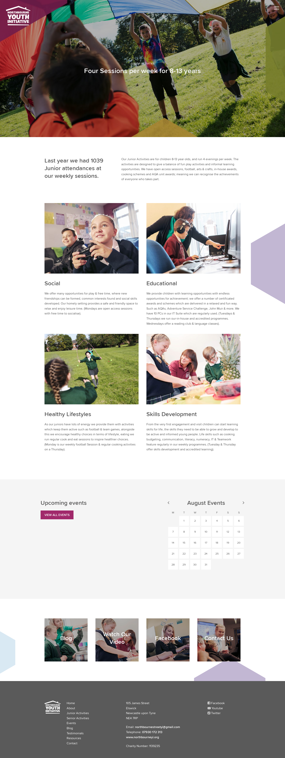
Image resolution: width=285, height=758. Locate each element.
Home (71, 703)
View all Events (57, 515)
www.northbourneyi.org (142, 737)
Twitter (214, 713)
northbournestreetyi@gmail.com (157, 727)
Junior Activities (78, 713)
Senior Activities (78, 718)
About (71, 708)
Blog (70, 728)
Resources (74, 738)
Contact (72, 743)
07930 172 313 (152, 732)
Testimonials (75, 733)
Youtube (215, 708)
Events (71, 723)
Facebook (216, 703)
